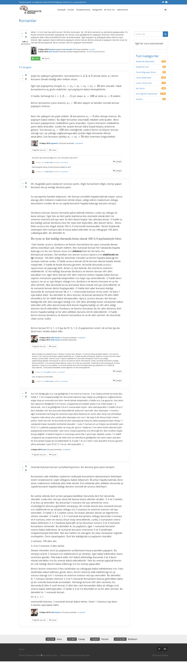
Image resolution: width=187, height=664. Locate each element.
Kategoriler (97, 9)
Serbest (52, 49)
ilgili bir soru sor (40, 150)
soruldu (92, 49)
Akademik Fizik (142, 67)
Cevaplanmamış (83, 9)
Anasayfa (61, 9)
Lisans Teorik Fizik (144, 83)
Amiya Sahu (52, 655)
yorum (46, 58)
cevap (36, 58)
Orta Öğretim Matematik (146, 93)
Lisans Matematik (143, 77)
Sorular (70, 9)
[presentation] (86, 75)
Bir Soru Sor (109, 9)
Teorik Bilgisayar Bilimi (146, 72)
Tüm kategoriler (147, 56)
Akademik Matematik (145, 61)
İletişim (22, 649)
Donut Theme (26, 655)
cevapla (118, 161)
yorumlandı (64, 162)
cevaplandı (79, 143)
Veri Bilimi (140, 88)
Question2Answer (81, 655)
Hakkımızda (122, 9)
